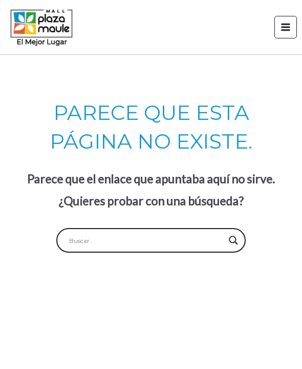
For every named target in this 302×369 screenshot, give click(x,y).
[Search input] (146, 240)
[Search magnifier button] (233, 240)
